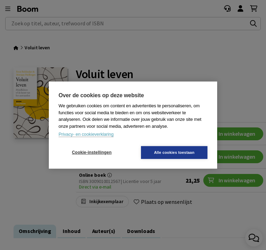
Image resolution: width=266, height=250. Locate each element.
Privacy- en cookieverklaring (86, 134)
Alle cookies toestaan (174, 152)
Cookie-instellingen (92, 152)
